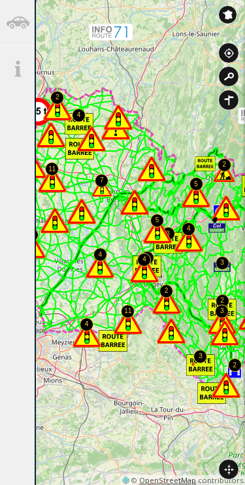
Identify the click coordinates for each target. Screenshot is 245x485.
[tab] (17, 23)
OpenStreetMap (167, 480)
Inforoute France (227, 14)
